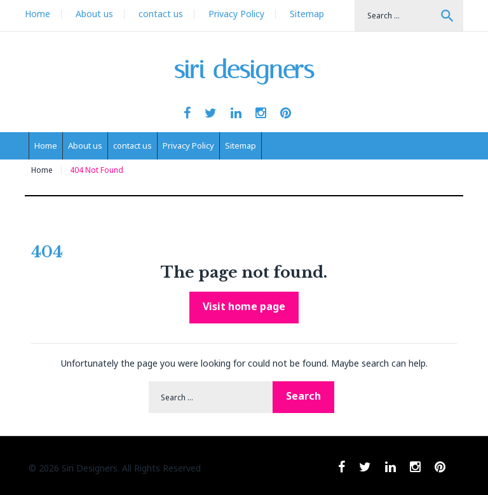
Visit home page (244, 306)
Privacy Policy (236, 14)
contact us (161, 14)
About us (94, 14)
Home (37, 14)
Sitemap (307, 14)
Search (447, 16)
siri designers (244, 70)
